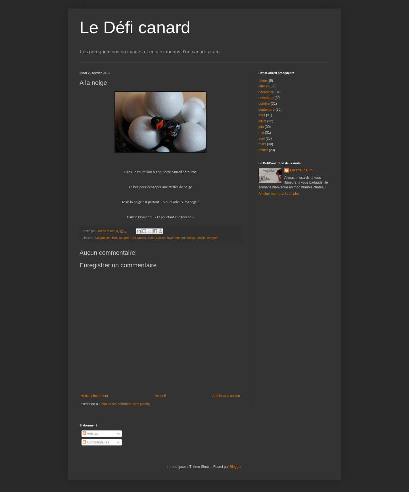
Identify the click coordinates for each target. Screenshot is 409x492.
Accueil (160, 396)
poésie (201, 237)
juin (261, 127)
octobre (264, 104)
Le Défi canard (135, 27)
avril (261, 138)
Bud (115, 237)
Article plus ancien (226, 396)
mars (262, 144)
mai (261, 132)
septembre (266, 110)
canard (124, 237)
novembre (266, 98)
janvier (263, 86)
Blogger (235, 467)
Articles (90, 434)
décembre (266, 92)
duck (151, 237)
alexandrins (102, 237)
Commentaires (96, 442)
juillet (262, 121)
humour (181, 237)
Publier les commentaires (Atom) (125, 404)
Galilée (161, 237)
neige (191, 237)
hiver (170, 237)
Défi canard (138, 237)
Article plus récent (94, 396)
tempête (212, 237)
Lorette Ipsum (301, 170)
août (261, 115)
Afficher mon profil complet (278, 193)
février (263, 81)
